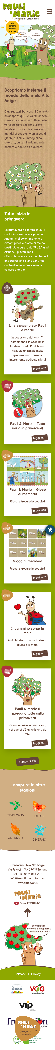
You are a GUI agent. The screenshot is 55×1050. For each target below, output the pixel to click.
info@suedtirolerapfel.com (27, 878)
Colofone (20, 974)
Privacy (36, 974)
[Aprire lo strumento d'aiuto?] (50, 530)
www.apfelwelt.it (28, 883)
